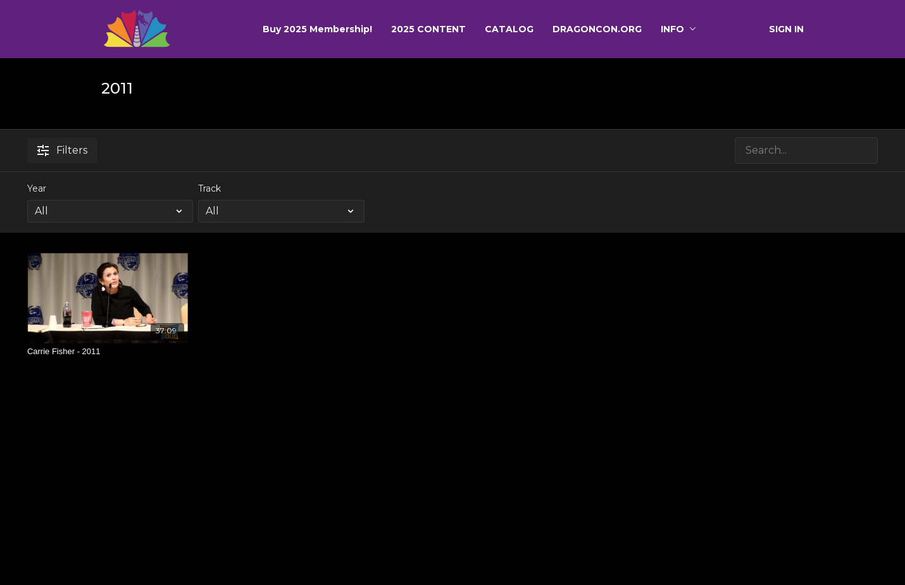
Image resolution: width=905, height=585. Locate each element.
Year (36, 188)
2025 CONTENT (428, 29)
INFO (678, 29)
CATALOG (509, 29)
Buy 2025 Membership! (317, 29)
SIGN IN (786, 29)
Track (209, 188)
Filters (62, 150)
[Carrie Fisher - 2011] (108, 351)
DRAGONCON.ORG (597, 29)
